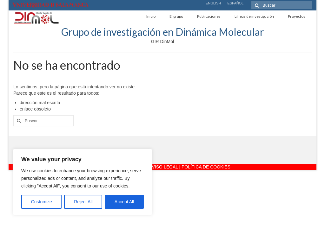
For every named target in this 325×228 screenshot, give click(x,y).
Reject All (83, 201)
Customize (41, 201)
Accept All (124, 201)
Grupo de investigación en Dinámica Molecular (162, 32)
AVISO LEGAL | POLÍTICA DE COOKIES (189, 166)
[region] (82, 182)
